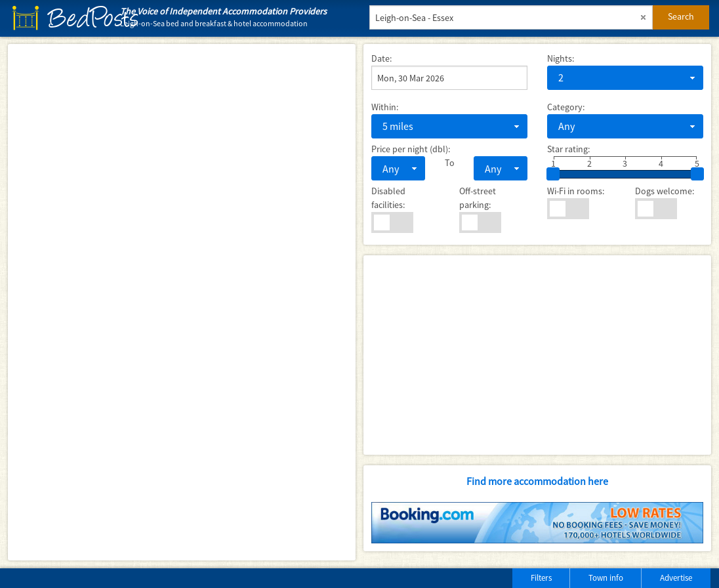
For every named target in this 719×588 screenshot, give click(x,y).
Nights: (560, 58)
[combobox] (625, 78)
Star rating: (568, 149)
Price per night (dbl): (410, 149)
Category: (566, 107)
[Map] (182, 302)
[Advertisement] (537, 355)
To (450, 163)
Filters (541, 577)
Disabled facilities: (388, 198)
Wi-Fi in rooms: (575, 191)
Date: (381, 58)
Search (681, 16)
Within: (384, 107)
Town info (605, 577)
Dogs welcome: (664, 191)
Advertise (676, 577)
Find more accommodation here (537, 481)
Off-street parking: (477, 198)
